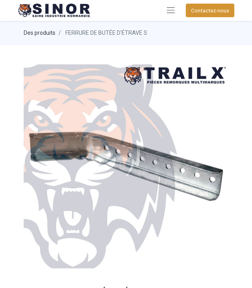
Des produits (39, 33)
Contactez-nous (210, 10)
